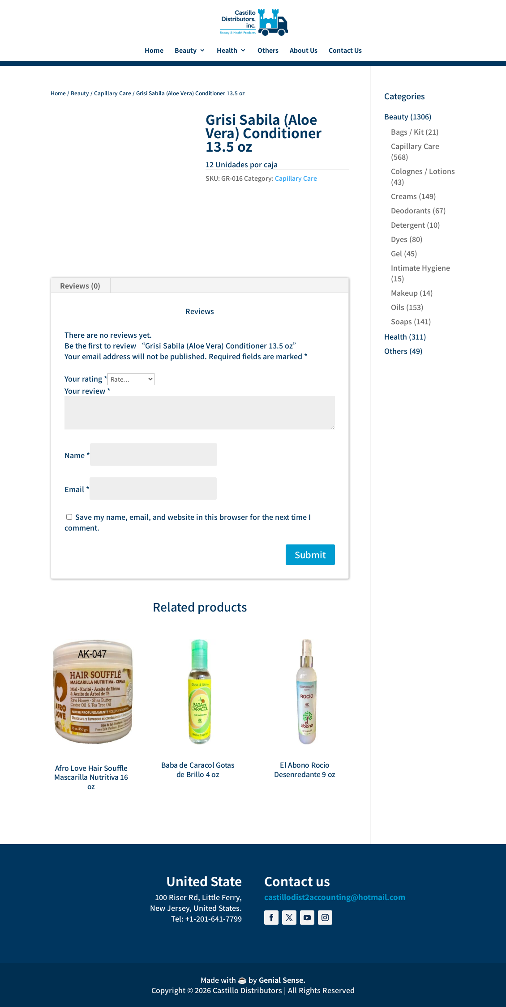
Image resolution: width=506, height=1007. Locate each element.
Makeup (404, 292)
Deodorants (411, 210)
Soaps (401, 321)
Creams (404, 196)
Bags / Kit (407, 131)
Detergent (408, 224)
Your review (87, 390)
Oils (397, 307)
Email (77, 489)
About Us (303, 51)
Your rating (85, 378)
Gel (396, 253)
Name (77, 455)
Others (268, 51)
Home (154, 51)
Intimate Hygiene (420, 267)
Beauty (186, 51)
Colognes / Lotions (423, 171)
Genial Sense (281, 979)
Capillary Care (112, 93)
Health (227, 51)
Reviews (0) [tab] (80, 285)
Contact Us (345, 51)
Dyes (399, 239)
